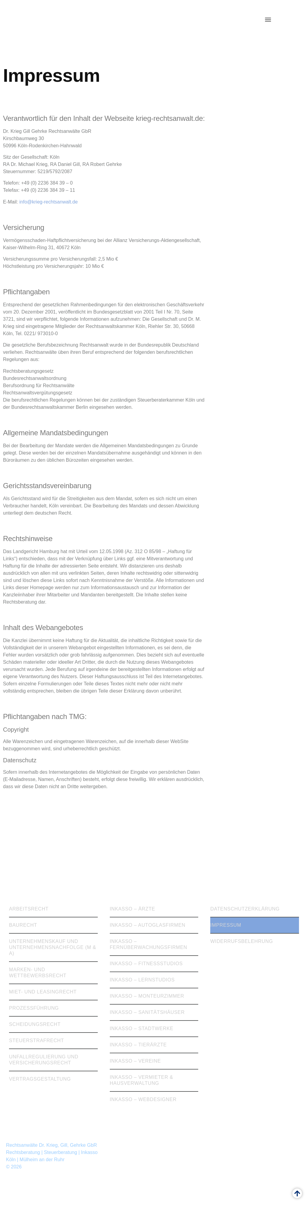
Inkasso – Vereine (135, 1061)
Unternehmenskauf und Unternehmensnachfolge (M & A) (52, 947)
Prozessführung (34, 1008)
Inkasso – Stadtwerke (142, 1028)
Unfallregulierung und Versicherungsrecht (43, 1059)
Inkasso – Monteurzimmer (147, 996)
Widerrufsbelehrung (241, 941)
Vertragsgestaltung (40, 1079)
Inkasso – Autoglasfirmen (148, 925)
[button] (268, 20)
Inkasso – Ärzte (132, 908)
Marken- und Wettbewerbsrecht (37, 972)
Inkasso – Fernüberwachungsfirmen (148, 944)
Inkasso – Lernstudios (142, 979)
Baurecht (23, 925)
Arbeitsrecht (28, 908)
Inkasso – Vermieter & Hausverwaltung (141, 1080)
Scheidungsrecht (34, 1024)
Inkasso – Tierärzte (138, 1044)
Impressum (225, 925)
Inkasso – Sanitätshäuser (147, 1012)
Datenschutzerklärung (244, 908)
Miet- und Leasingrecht (43, 991)
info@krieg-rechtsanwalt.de (48, 201)
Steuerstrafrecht (36, 1040)
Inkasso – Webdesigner (143, 1099)
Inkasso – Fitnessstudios (146, 963)
